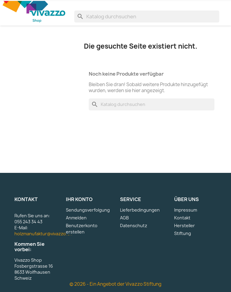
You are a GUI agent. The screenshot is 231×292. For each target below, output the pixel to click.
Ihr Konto (79, 199)
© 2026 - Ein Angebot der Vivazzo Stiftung (115, 284)
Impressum (185, 210)
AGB (124, 218)
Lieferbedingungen (140, 210)
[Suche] (146, 17)
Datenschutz (133, 225)
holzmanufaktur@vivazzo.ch (43, 233)
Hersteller (184, 225)
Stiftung (182, 233)
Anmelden (76, 218)
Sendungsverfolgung (88, 210)
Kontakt (182, 218)
